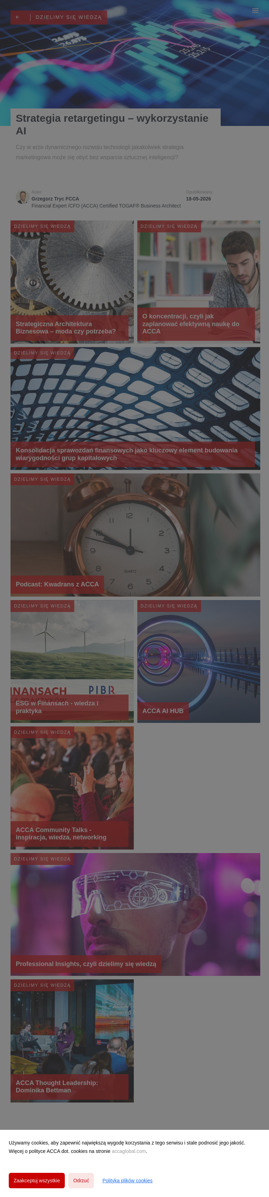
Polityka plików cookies (127, 1180)
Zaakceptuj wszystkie (37, 1180)
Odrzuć (81, 1180)
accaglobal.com (129, 1151)
